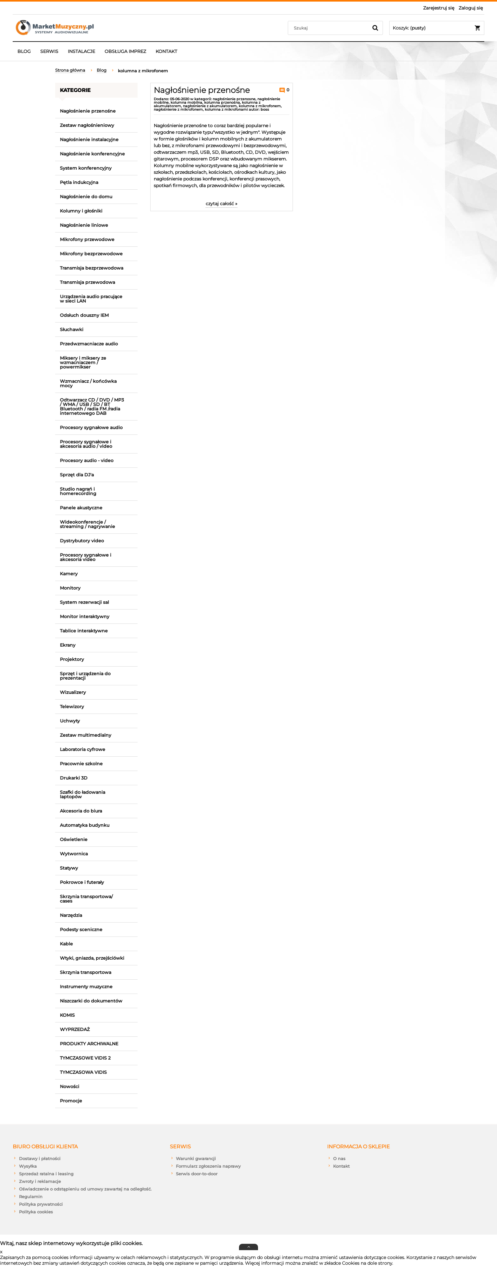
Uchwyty (70, 721)
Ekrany (67, 645)
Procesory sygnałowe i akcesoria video (85, 557)
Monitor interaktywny (84, 616)
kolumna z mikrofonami (226, 109)
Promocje (71, 1101)
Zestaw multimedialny (85, 735)
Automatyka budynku (84, 825)
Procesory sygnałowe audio (91, 427)
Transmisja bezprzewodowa (91, 268)
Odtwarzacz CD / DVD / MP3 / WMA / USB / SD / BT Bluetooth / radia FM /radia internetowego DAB (92, 406)
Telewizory (72, 706)
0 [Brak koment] (287, 89)
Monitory (70, 588)
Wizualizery (73, 692)
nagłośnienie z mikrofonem (178, 109)
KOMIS (67, 1015)
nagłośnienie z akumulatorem (210, 106)
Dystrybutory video (82, 541)
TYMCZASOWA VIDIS (83, 1072)
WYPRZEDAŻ (75, 1029)
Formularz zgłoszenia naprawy (208, 1166)
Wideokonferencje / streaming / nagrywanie (87, 524)
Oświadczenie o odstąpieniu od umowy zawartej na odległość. (85, 1188)
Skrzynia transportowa (85, 972)
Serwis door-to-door (196, 1173)
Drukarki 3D (73, 778)
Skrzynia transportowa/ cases (86, 899)
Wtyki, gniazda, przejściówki (92, 958)
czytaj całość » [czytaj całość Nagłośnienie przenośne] (221, 203)
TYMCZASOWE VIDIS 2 (85, 1058)
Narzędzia (71, 915)
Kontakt (341, 1166)
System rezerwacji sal (84, 602)
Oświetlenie (73, 839)
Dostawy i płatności (40, 1158)
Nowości (69, 1086)
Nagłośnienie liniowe (84, 225)
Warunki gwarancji (196, 1158)
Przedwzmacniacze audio (89, 344)
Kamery (69, 574)
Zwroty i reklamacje (40, 1181)
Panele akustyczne (81, 508)
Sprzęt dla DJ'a (77, 475)
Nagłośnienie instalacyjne (89, 139)
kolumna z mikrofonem (260, 106)
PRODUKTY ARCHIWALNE (89, 1044)
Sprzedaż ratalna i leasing (46, 1173)
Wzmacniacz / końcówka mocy (88, 383)
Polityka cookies (36, 1211)
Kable (66, 944)
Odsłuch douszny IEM (84, 315)
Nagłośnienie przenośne (88, 111)
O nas (339, 1158)
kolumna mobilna (186, 102)
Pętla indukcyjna (79, 182)
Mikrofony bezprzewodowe (91, 254)
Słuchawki (71, 329)
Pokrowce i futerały (82, 882)
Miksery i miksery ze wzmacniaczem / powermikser (83, 362)
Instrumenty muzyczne (86, 986)
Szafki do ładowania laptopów (82, 794)
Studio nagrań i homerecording (78, 491)
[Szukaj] (375, 28)
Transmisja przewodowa (87, 282)
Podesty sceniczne (81, 929)
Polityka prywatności (41, 1204)
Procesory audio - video (86, 460)
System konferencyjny (86, 168)
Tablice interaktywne (84, 631)
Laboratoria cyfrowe (82, 749)
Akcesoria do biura (81, 811)
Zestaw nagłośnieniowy (87, 125)
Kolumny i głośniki (81, 211)
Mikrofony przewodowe (87, 239)
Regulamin (30, 1196)
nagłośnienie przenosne (234, 99)
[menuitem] (24, 51)
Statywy (69, 868)
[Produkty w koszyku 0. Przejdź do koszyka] (437, 28)
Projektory (72, 659)
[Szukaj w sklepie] (329, 28)
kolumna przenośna (222, 102)
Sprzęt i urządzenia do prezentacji (85, 676)
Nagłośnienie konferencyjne (92, 154)
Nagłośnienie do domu (86, 196)
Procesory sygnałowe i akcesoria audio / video (86, 444)
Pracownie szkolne (81, 764)
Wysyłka (28, 1166)
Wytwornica (74, 854)
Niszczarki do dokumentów (91, 1001)
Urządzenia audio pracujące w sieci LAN (91, 299)
